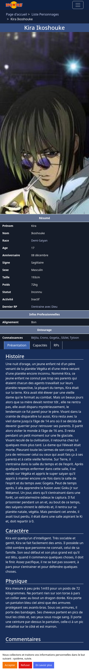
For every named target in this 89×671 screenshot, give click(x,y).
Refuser (25, 665)
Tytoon (74, 337)
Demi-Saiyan (39, 240)
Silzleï (65, 337)
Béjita (34, 337)
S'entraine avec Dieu (44, 306)
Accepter (10, 665)
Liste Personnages (45, 14)
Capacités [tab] (40, 345)
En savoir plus (43, 665)
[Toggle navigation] (77, 5)
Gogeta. (54, 337)
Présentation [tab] (16, 345)
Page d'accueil (16, 14)
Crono (44, 337)
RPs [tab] (56, 345)
